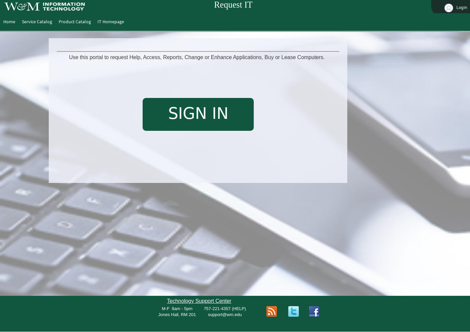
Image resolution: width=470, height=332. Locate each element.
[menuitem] (9, 21)
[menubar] (63, 21)
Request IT (233, 5)
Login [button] (455, 8)
